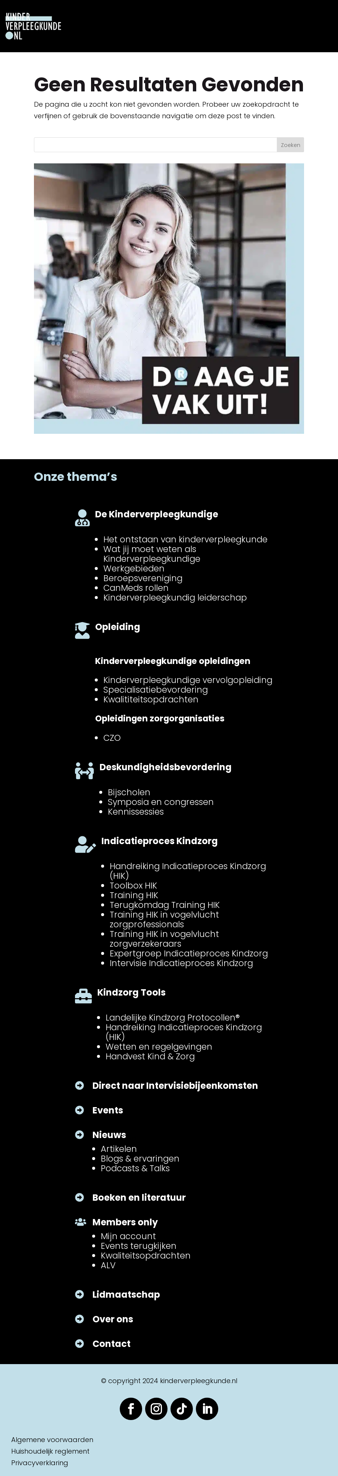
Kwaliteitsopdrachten (146, 1256)
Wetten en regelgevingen (159, 1047)
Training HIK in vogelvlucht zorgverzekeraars (164, 939)
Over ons (113, 1319)
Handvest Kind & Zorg (150, 1056)
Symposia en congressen (161, 802)
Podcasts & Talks (135, 1168)
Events (108, 1110)
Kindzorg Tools (131, 992)
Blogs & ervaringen (140, 1159)
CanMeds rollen (136, 588)
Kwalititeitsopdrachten (150, 699)
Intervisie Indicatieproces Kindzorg (181, 963)
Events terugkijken (138, 1246)
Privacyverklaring (39, 1462)
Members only (125, 1222)
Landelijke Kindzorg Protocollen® (173, 1018)
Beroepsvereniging (142, 578)
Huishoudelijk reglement (50, 1451)
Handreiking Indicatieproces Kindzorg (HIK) (188, 871)
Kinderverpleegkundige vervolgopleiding (187, 680)
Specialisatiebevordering (155, 690)
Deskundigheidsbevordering (166, 767)
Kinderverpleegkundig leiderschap (175, 598)
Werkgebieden (134, 568)
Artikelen (119, 1149)
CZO (112, 738)
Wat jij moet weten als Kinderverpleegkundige (151, 554)
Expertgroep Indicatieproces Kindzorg (189, 953)
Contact (112, 1344)
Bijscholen (129, 792)
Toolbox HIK (133, 885)
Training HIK (134, 895)
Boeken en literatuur (139, 1197)
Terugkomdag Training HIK (165, 905)
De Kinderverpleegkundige (156, 514)
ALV (108, 1265)
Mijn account (128, 1236)
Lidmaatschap (126, 1294)
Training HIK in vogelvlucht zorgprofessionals (164, 919)
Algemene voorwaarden (52, 1439)
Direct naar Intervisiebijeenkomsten (175, 1085)
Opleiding (117, 627)
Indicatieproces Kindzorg (159, 841)
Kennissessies (136, 812)
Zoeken (290, 145)
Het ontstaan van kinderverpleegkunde (185, 539)
